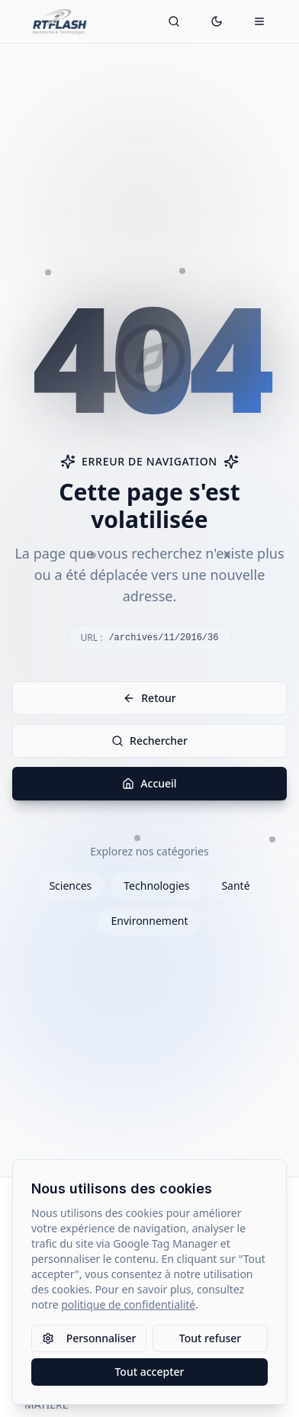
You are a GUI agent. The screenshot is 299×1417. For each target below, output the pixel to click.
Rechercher (149, 740)
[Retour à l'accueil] (59, 21)
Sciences (70, 885)
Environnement (149, 920)
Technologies (156, 885)
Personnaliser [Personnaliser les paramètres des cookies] (89, 1338)
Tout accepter (149, 1371)
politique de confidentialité (128, 1304)
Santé (235, 885)
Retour (149, 698)
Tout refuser (210, 1338)
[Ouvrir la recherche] (174, 21)
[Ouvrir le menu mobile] (259, 21)
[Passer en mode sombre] (216, 21)
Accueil (149, 783)
